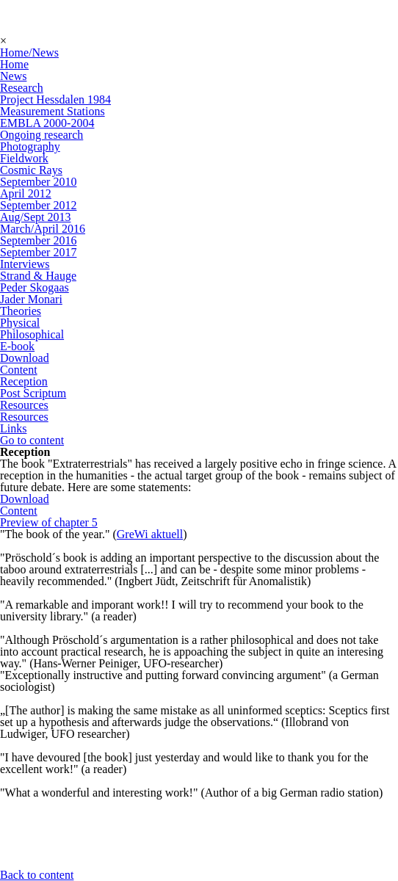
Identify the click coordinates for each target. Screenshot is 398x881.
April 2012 (25, 193)
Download (24, 358)
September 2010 (38, 181)
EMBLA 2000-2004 (47, 123)
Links (13, 428)
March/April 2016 (42, 228)
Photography (30, 146)
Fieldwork (24, 158)
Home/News (29, 52)
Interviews (25, 264)
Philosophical (32, 334)
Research (21, 87)
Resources (24, 405)
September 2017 (38, 252)
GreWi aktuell (150, 534)
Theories (20, 311)
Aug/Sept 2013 (35, 217)
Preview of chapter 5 (49, 522)
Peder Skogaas (34, 287)
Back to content (36, 875)
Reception (24, 381)
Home (14, 64)
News (13, 76)
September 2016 (38, 240)
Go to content (32, 440)
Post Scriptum (33, 393)
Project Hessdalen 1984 (55, 99)
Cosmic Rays (31, 170)
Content (18, 369)
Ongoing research (41, 134)
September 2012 (38, 205)
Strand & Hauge (38, 275)
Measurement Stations (52, 111)
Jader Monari (31, 299)
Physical (20, 322)
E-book (17, 346)
